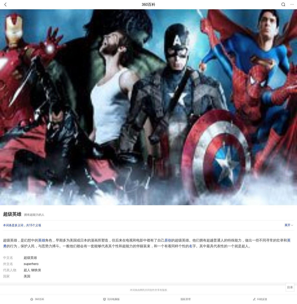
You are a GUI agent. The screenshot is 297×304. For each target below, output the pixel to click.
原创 (167, 240)
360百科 (148, 4)
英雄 (41, 240)
